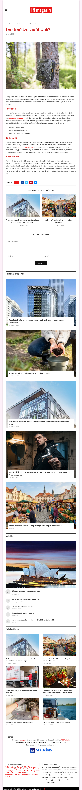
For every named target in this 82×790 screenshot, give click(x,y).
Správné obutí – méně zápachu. (23, 613)
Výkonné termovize (25, 147)
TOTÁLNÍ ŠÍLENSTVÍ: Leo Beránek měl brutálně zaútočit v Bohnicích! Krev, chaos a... (39, 473)
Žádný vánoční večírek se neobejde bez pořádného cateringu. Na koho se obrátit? (58, 691)
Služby (19, 24)
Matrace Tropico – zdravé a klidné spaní (26, 599)
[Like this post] (17, 182)
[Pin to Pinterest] (31, 182)
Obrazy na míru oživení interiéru (26, 591)
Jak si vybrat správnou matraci (22, 606)
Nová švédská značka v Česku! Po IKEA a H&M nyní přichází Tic (33, 620)
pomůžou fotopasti (16, 118)
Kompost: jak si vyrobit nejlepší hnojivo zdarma (30, 373)
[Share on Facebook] (22, 182)
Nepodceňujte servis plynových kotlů (19, 722)
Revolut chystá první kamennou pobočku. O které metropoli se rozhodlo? (37, 321)
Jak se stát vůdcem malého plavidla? (56, 722)
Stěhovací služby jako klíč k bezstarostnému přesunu (21, 691)
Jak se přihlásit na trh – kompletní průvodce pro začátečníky (36, 526)
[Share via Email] (35, 182)
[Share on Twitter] (26, 182)
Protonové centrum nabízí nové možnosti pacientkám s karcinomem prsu (39, 423)
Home (11, 24)
